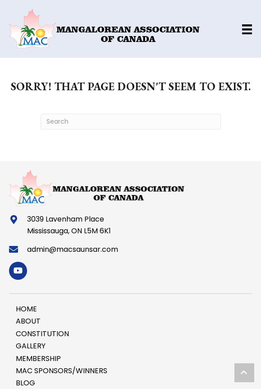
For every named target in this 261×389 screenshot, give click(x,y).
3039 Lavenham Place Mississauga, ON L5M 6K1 (69, 225)
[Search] (131, 122)
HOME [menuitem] (26, 309)
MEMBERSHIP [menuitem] (38, 358)
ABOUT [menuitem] (28, 321)
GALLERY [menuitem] (31, 346)
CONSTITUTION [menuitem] (42, 334)
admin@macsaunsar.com (72, 249)
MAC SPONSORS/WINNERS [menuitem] (61, 371)
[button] (18, 271)
